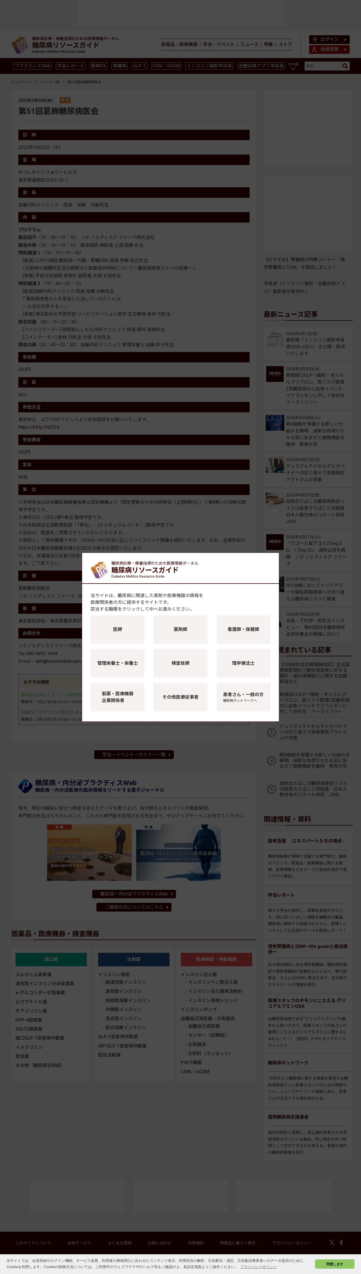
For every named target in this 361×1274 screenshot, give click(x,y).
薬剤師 (180, 629)
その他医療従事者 (180, 697)
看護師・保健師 (243, 629)
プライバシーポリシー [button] (258, 1267)
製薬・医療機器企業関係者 (117, 697)
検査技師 (180, 663)
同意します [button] (334, 1264)
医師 (117, 629)
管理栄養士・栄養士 (117, 663)
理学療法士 (243, 663)
